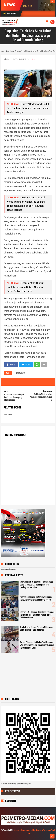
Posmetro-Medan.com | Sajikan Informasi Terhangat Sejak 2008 (34, 832)
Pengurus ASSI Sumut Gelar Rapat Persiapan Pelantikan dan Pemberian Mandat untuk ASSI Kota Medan (37, 615)
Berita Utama (20, 373)
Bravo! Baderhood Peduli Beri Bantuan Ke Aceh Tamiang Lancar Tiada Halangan (28, 108)
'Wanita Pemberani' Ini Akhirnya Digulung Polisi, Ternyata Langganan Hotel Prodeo (36, 598)
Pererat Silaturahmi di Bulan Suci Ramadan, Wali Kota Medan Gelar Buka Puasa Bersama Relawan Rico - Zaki (37, 645)
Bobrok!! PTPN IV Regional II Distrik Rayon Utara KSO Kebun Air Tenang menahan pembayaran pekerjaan (36, 585)
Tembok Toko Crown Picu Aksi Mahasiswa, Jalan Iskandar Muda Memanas (36, 628)
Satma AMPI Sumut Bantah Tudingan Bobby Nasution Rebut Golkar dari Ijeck (25, 287)
